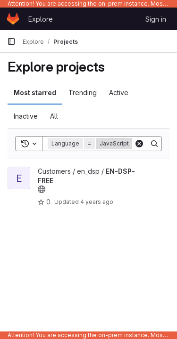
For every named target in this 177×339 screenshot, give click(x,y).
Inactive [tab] (26, 116)
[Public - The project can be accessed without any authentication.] (41, 189)
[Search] (154, 143)
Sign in (155, 19)
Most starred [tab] (35, 93)
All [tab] (54, 116)
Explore (40, 19)
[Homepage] (13, 18)
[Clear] (139, 143)
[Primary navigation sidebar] (11, 41)
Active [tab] (118, 93)
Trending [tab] (82, 93)
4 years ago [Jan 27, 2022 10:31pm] (96, 201)
